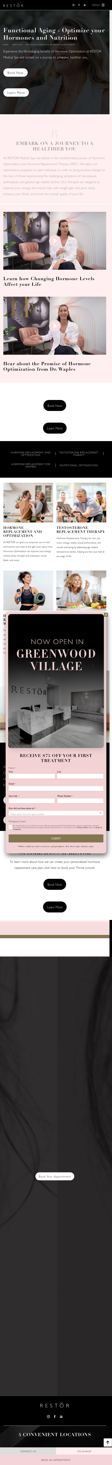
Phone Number (65, 796)
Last (59, 772)
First (11, 772)
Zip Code (14, 796)
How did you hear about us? (23, 808)
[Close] (106, 615)
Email (12, 783)
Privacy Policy (82, 827)
